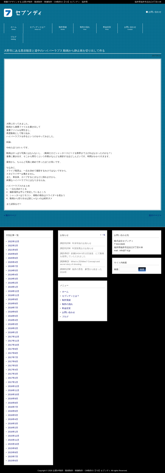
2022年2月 (13, 245)
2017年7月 (13, 357)
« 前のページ (10, 215)
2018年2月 (13, 328)
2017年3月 (13, 374)
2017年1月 (13, 382)
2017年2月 (13, 378)
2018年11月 (13, 295)
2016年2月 (13, 427)
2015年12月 (13, 436)
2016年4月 (13, 419)
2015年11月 (13, 440)
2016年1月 (13, 431)
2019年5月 (13, 270)
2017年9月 (13, 349)
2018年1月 (13, 332)
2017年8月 (13, 353)
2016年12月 (13, 386)
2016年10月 (13, 394)
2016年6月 (13, 411)
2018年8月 (13, 303)
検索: (116, 269)
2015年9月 (13, 448)
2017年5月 (13, 365)
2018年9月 (13, 299)
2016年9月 (13, 398)
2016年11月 (13, 390)
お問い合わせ (154, 12)
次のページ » (155, 215)
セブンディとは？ (70, 296)
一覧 (103, 235)
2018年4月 (13, 320)
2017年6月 (13, 361)
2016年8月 (13, 403)
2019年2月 (13, 283)
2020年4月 (13, 262)
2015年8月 (13, 452)
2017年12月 (13, 336)
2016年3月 (13, 423)
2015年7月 (13, 456)
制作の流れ (67, 304)
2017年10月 (13, 345)
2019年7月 (13, 266)
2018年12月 (13, 291)
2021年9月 (13, 250)
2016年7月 (13, 407)
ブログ (65, 316)
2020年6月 (13, 258)
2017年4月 (13, 369)
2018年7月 (13, 307)
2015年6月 (13, 460)
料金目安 (66, 308)
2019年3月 (13, 278)
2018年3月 (13, 324)
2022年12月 (13, 241)
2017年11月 (13, 341)
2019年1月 (13, 287)
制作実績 (66, 300)
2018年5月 (13, 316)
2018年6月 (13, 311)
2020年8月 (13, 254)
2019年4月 (13, 274)
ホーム (65, 291)
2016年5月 (13, 415)
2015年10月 (13, 444)
